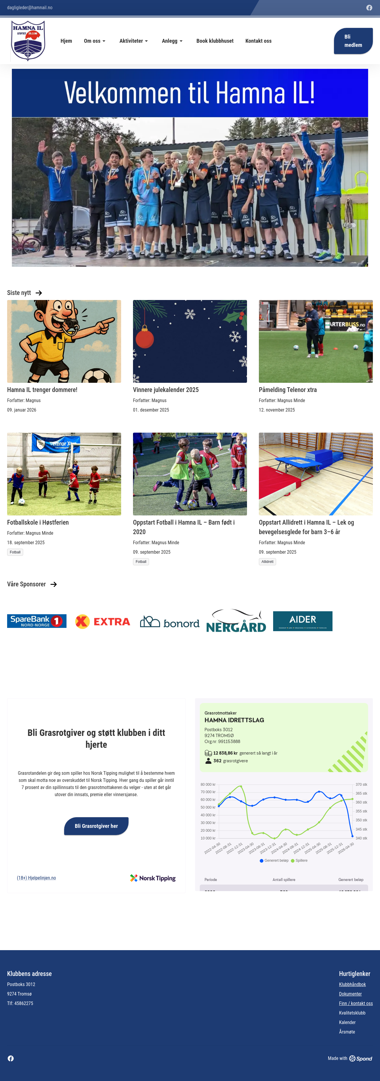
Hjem (66, 41)
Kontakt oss (259, 41)
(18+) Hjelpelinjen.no (36, 878)
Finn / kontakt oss (356, 1003)
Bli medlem (353, 41)
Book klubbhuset (215, 41)
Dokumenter (350, 994)
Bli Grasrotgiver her (96, 826)
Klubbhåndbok (352, 984)
